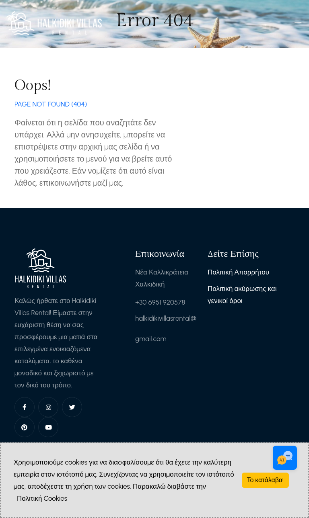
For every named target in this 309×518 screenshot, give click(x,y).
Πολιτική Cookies (42, 498)
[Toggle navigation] (298, 25)
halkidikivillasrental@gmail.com (165, 328)
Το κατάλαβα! (265, 480)
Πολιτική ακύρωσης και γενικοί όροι (242, 295)
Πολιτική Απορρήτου (238, 272)
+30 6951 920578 (160, 302)
